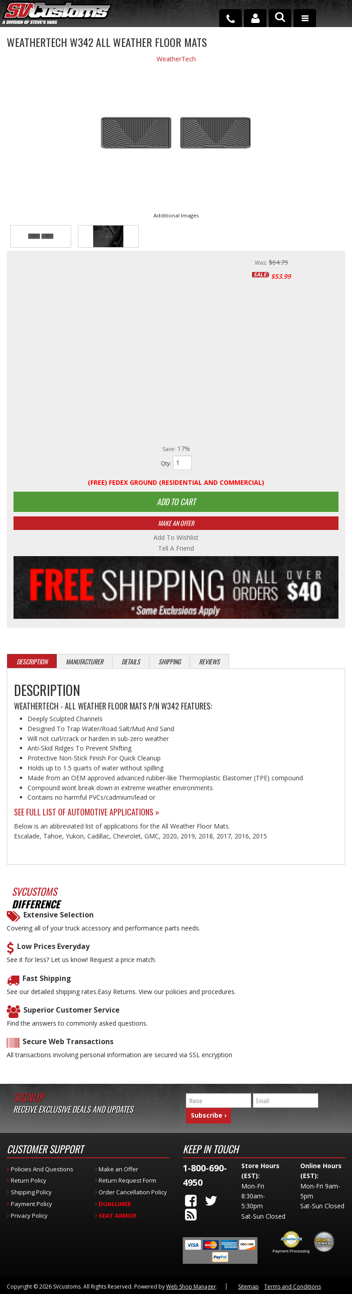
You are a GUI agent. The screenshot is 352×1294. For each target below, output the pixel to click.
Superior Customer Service (71, 1010)
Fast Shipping (47, 978)
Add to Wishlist (176, 537)
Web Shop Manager (191, 1286)
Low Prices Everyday (53, 946)
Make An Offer (176, 523)
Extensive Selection (58, 915)
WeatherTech (176, 59)
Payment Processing (291, 1251)
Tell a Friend (176, 548)
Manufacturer (84, 661)
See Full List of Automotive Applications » (86, 812)
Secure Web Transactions (68, 1041)
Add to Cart (176, 501)
